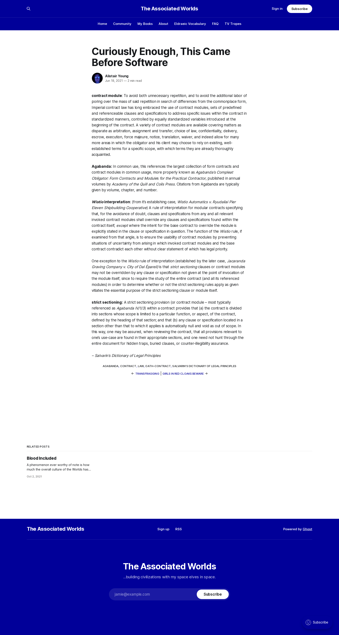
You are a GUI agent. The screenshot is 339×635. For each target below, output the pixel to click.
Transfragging (147, 373)
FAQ (215, 24)
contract (128, 366)
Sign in (277, 8)
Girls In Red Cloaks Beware (183, 373)
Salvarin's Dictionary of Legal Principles (204, 366)
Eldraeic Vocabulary (190, 24)
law (141, 366)
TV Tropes (233, 24)
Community (122, 24)
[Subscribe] (213, 594)
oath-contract (158, 366)
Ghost (307, 529)
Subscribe (299, 9)
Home (102, 24)
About (163, 24)
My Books (145, 24)
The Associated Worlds (169, 8)
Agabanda (110, 366)
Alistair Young (116, 76)
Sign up (163, 529)
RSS (178, 529)
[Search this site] (28, 8)
